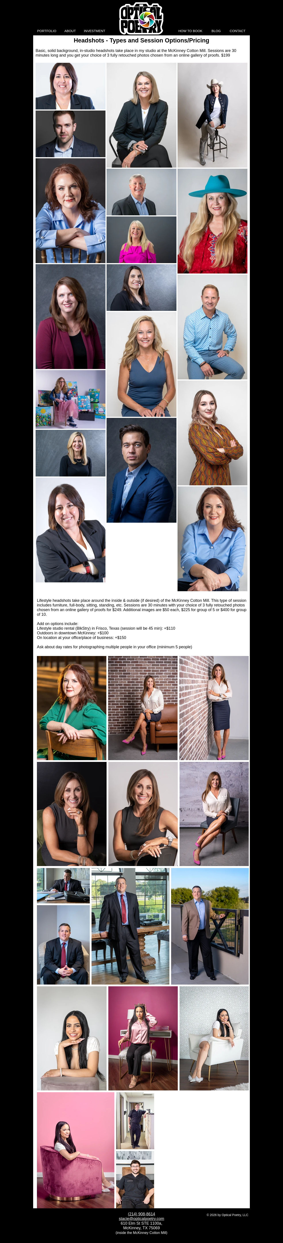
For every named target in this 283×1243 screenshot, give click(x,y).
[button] (46, 31)
